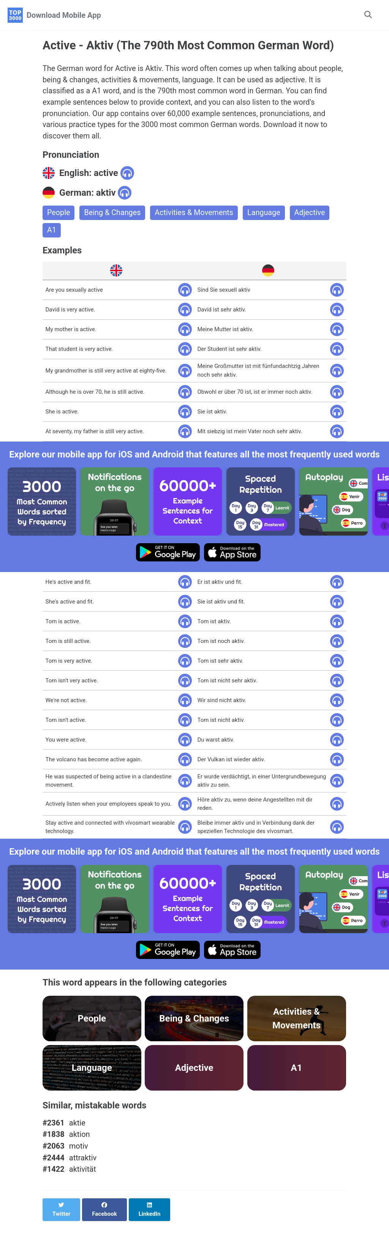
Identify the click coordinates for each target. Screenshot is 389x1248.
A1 (51, 231)
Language (266, 213)
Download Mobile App (64, 15)
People (58, 213)
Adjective (312, 213)
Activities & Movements (195, 213)
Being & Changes (113, 213)
